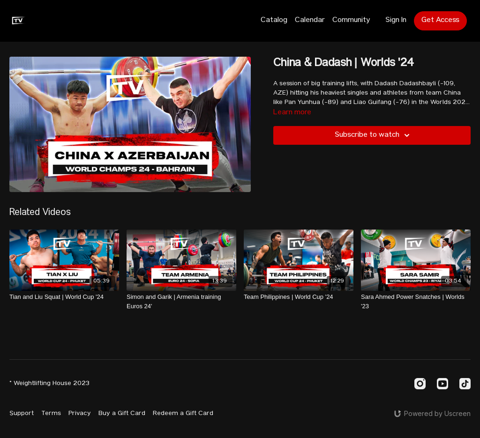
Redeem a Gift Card (183, 413)
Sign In (395, 20)
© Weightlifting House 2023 (49, 383)
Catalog (274, 20)
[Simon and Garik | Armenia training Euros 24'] (181, 301)
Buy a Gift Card (121, 413)
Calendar (310, 20)
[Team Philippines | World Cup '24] (298, 297)
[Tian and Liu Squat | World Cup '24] (64, 297)
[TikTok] (465, 383)
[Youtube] (442, 383)
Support (21, 413)
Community (351, 20)
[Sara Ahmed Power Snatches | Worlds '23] (416, 301)
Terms (51, 413)
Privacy (79, 413)
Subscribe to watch (373, 135)
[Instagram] (420, 383)
